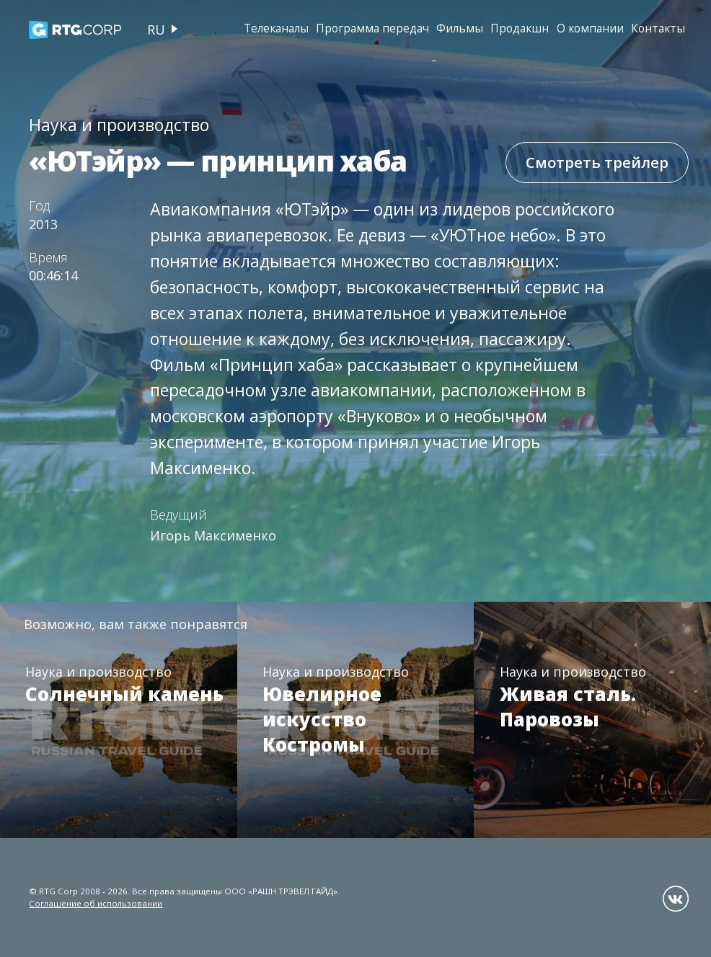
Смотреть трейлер (597, 162)
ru (156, 29)
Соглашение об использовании (95, 903)
